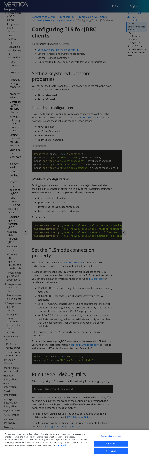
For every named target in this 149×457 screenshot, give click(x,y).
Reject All (111, 445)
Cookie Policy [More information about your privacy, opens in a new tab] (62, 447)
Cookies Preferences (111, 437)
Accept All (111, 452)
